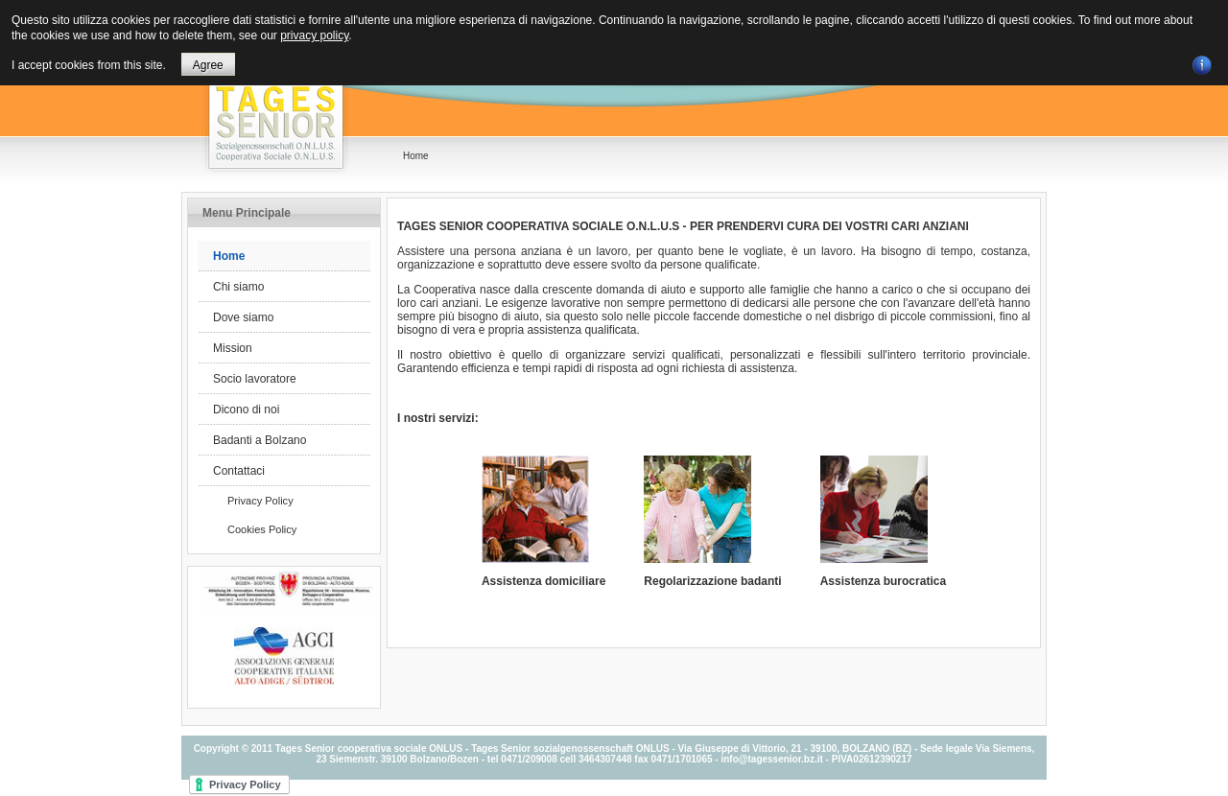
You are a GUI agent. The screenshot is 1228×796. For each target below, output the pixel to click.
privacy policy (314, 35)
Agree (208, 65)
